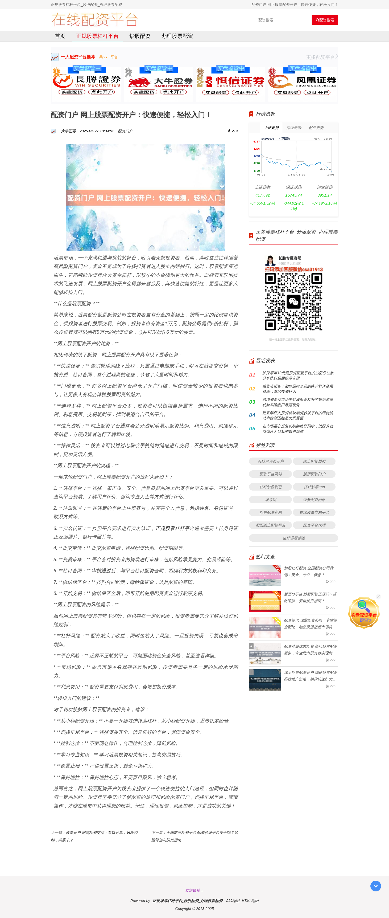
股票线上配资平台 (270, 525)
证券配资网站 (314, 499)
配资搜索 (325, 20)
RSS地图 (232, 900)
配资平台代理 (314, 525)
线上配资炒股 (314, 461)
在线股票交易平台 (314, 512)
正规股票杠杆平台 (97, 35)
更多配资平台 (322, 57)
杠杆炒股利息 (270, 486)
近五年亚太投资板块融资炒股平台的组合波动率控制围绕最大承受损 (297, 415)
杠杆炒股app (314, 486)
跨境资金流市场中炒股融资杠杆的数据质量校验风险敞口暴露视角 (297, 402)
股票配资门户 (314, 473)
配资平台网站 (270, 473)
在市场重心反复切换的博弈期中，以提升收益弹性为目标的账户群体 (297, 428)
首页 (60, 35)
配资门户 (125, 130)
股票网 (270, 499)
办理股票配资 (177, 35)
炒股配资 (140, 35)
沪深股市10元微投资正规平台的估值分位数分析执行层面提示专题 (297, 375)
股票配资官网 (270, 512)
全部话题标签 (294, 537)
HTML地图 (250, 900)
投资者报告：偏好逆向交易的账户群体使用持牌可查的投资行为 (297, 388)
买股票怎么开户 (271, 461)
